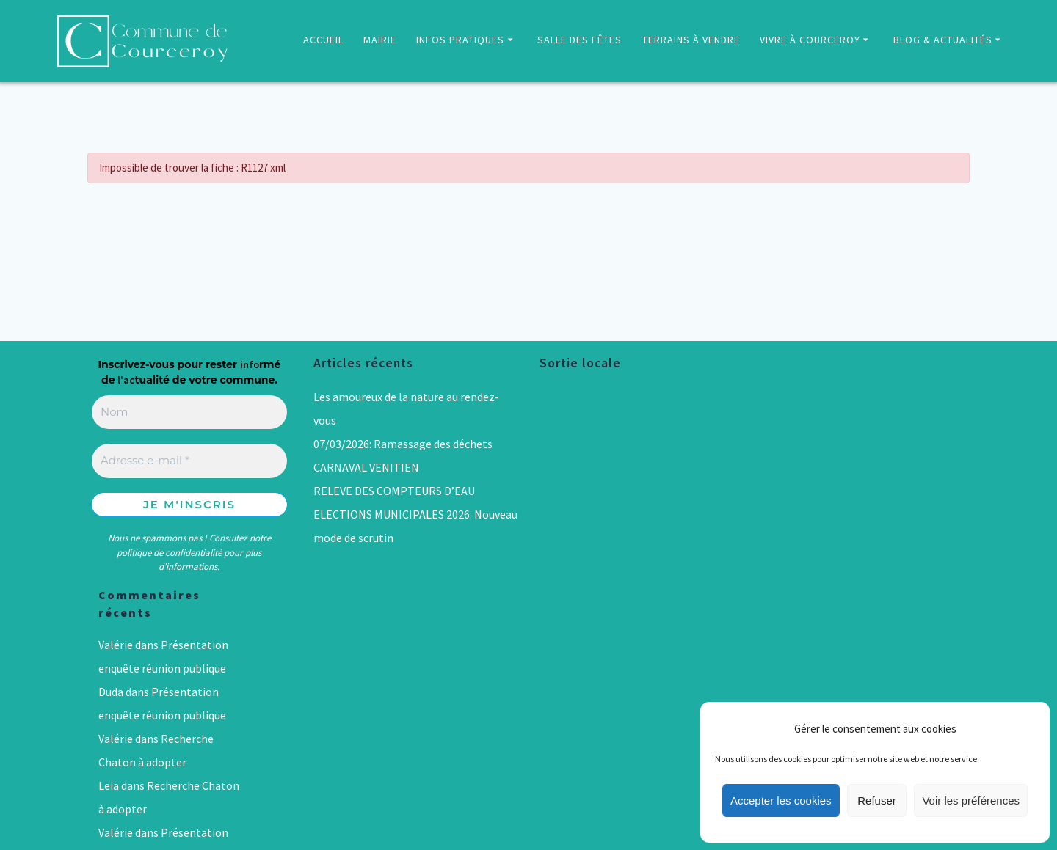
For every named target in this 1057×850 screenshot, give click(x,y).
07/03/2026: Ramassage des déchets (403, 443)
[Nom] (189, 412)
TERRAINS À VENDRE (691, 39)
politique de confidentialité (169, 552)
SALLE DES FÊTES (579, 39)
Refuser (876, 800)
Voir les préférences (971, 800)
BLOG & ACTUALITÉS (942, 39)
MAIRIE (379, 39)
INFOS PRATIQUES (460, 39)
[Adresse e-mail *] (189, 461)
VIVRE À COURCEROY (810, 39)
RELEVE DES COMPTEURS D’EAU (394, 490)
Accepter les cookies (781, 800)
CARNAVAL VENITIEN (366, 467)
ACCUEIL (323, 39)
